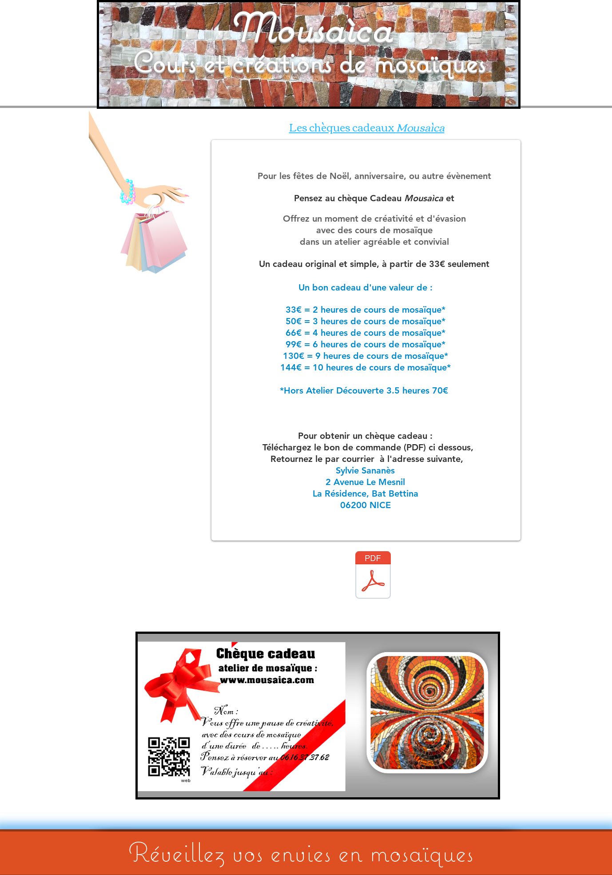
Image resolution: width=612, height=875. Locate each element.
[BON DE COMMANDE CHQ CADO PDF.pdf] (373, 576)
